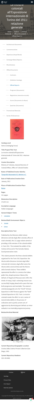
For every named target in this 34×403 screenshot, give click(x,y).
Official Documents (20, 34)
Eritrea (6, 226)
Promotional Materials (13, 110)
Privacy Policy (7, 380)
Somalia (6, 223)
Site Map (6, 376)
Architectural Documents (14, 44)
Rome (3, 188)
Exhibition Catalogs (16, 80)
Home (9, 32)
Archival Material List (17, 40)
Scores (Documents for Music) (19, 100)
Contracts (13, 75)
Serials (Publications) (13, 116)
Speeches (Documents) (17, 105)
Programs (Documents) (17, 90)
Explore (16, 32)
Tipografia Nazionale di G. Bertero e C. (13, 175)
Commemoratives (12, 49)
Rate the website (8, 388)
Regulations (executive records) (19, 95)
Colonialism (7, 216)
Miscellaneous (11, 65)
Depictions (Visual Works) (14, 55)
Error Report (7, 384)
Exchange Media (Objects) (14, 60)
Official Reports (17, 36)
